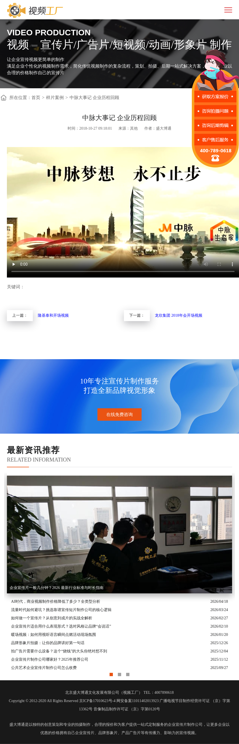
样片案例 (55, 97)
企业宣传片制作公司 (185, 724)
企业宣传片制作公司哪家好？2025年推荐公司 (49, 659)
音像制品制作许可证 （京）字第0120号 (127, 709)
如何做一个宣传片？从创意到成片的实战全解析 (51, 618)
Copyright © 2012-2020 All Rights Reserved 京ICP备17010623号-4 (62, 701)
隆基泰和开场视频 (53, 315)
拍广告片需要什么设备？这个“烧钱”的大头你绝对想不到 (59, 651)
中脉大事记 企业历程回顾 (94, 97)
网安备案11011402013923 (137, 701)
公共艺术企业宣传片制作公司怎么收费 (44, 668)
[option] (119, 572)
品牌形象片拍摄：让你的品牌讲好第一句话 (47, 643)
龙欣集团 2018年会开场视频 (178, 315)
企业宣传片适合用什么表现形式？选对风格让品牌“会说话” (61, 626)
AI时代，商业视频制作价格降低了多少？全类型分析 (55, 601)
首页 (35, 97)
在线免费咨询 (119, 414)
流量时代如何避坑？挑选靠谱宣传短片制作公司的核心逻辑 (61, 610)
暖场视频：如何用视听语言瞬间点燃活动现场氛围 (53, 635)
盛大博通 (17, 724)
